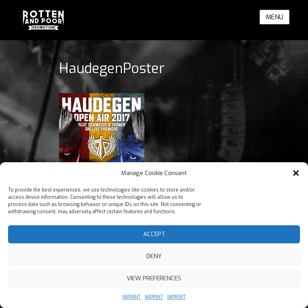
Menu (274, 17)
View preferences (154, 278)
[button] (296, 173)
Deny (154, 256)
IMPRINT (131, 297)
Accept (154, 234)
